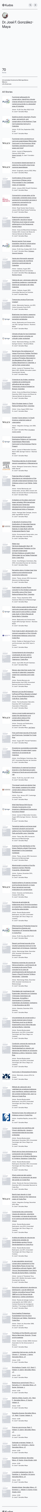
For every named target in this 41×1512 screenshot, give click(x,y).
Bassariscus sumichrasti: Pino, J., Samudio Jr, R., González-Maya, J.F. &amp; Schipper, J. (24, 1385)
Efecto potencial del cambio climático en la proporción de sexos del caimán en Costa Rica (24, 1177)
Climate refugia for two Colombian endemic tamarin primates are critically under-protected (24, 336)
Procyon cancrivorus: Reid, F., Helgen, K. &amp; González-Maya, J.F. (24, 1429)
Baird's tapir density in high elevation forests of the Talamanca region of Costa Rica (24, 1196)
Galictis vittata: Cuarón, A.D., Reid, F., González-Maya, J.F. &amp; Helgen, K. (24, 1400)
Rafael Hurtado (16, 155)
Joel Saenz (31, 727)
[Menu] (35, 5)
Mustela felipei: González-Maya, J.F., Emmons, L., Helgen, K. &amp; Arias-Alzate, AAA (24, 1489)
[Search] (30, 5)
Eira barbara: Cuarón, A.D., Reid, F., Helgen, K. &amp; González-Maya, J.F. (24, 1369)
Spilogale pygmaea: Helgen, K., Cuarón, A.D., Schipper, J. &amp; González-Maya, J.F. (23, 1445)
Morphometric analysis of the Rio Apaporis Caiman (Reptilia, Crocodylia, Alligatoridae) (23, 867)
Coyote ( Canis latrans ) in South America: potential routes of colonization (23, 420)
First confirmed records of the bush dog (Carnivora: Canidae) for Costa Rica (24, 735)
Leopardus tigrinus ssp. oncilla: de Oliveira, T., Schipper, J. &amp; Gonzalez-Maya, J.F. (24, 1354)
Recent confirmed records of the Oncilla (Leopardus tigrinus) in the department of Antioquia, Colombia (24, 945)
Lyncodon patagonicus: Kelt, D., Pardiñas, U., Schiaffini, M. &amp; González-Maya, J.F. (23, 1474)
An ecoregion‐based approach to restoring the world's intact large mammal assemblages (23, 165)
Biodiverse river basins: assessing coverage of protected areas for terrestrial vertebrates (23, 317)
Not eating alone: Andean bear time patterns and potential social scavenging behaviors (24, 572)
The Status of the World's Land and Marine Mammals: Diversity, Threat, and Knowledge (24, 1335)
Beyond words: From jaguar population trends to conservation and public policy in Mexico (24, 243)
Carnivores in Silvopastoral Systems (24, 1072)
